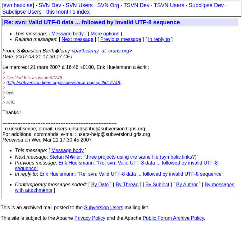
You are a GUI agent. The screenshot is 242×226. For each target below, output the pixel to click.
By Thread (127, 184)
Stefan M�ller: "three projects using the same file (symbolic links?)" (123, 157)
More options (105, 33)
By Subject (157, 184)
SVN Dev (50, 5)
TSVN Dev (136, 5)
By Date (100, 184)
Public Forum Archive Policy (173, 218)
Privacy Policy (89, 218)
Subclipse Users (22, 12)
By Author (187, 184)
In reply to (159, 39)
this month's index (68, 12)
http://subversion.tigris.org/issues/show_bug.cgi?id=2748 (64, 82)
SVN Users (79, 5)
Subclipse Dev (206, 5)
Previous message (120, 39)
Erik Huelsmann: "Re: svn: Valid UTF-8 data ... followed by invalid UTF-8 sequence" (131, 174)
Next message (77, 39)
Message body (67, 33)
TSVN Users (169, 5)
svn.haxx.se (18, 5)
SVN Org (108, 5)
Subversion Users (103, 207)
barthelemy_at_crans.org (101, 50)
